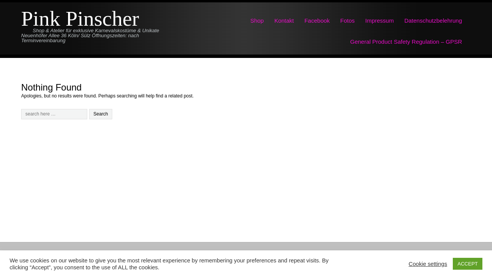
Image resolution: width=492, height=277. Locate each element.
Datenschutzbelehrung (433, 20)
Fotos (347, 20)
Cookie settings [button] (428, 264)
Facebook (317, 20)
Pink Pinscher (80, 18)
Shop (257, 20)
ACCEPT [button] (467, 264)
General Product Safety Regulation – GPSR (406, 41)
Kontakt (284, 20)
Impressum (379, 20)
